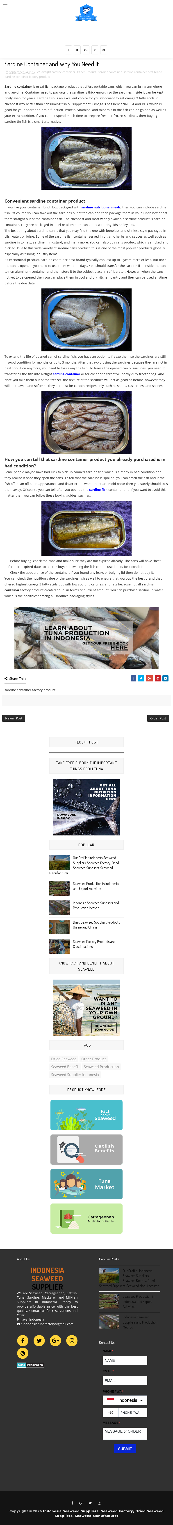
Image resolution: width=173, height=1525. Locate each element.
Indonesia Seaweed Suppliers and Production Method (140, 1322)
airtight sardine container (58, 72)
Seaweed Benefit (65, 1066)
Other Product (86, 72)
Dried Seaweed (64, 1058)
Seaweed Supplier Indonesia (75, 1074)
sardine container (110, 72)
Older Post (158, 718)
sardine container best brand (142, 72)
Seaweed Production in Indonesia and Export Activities (139, 1301)
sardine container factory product (27, 77)
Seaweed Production (101, 1066)
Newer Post (13, 718)
